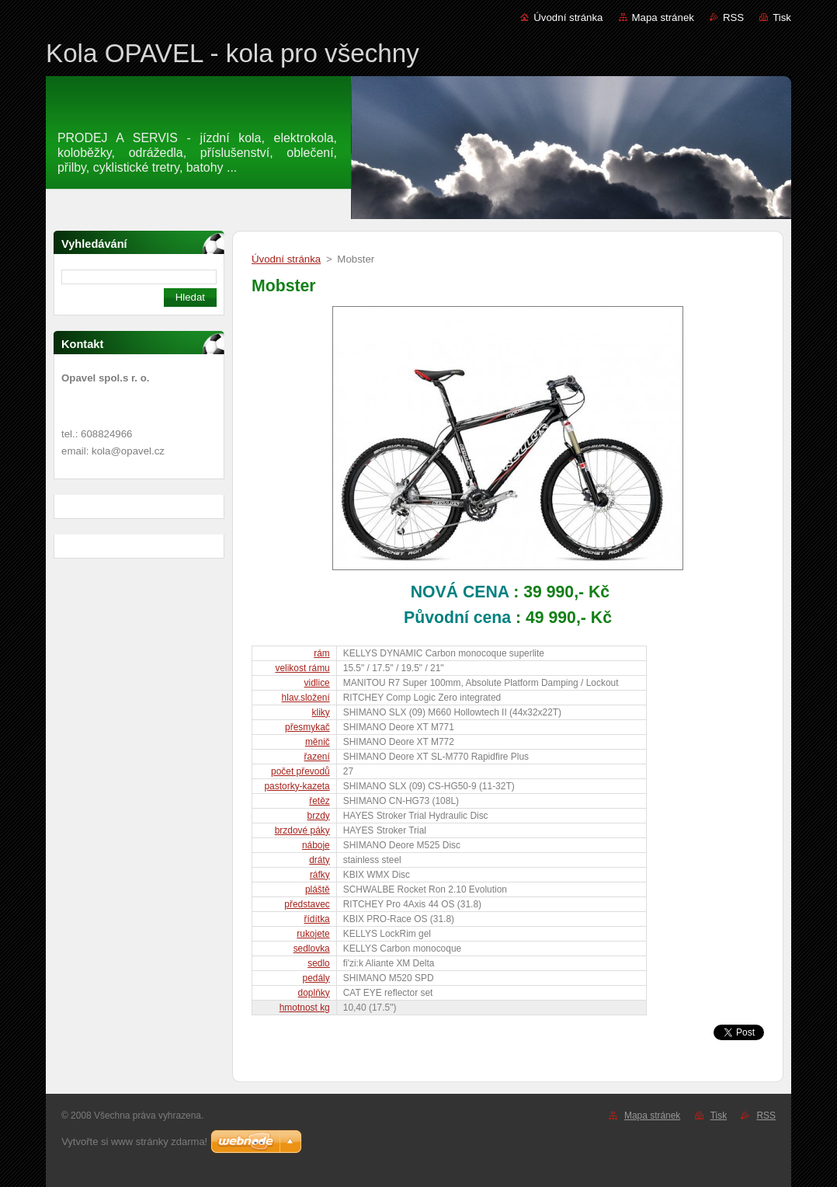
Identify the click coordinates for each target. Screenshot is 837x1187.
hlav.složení (306, 697)
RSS (733, 17)
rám (322, 653)
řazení (317, 756)
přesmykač (307, 727)
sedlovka (311, 948)
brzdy (318, 815)
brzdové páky (302, 830)
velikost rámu (302, 668)
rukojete (313, 933)
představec (306, 904)
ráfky (320, 874)
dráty (319, 860)
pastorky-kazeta (296, 786)
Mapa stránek (663, 17)
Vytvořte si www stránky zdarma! (134, 1141)
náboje (316, 845)
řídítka (317, 919)
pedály (316, 978)
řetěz (319, 800)
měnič (317, 741)
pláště (317, 889)
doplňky (314, 992)
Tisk (782, 17)
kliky (321, 712)
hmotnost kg (305, 1007)
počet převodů (300, 771)
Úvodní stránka (568, 17)
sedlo (318, 963)
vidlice (317, 682)
